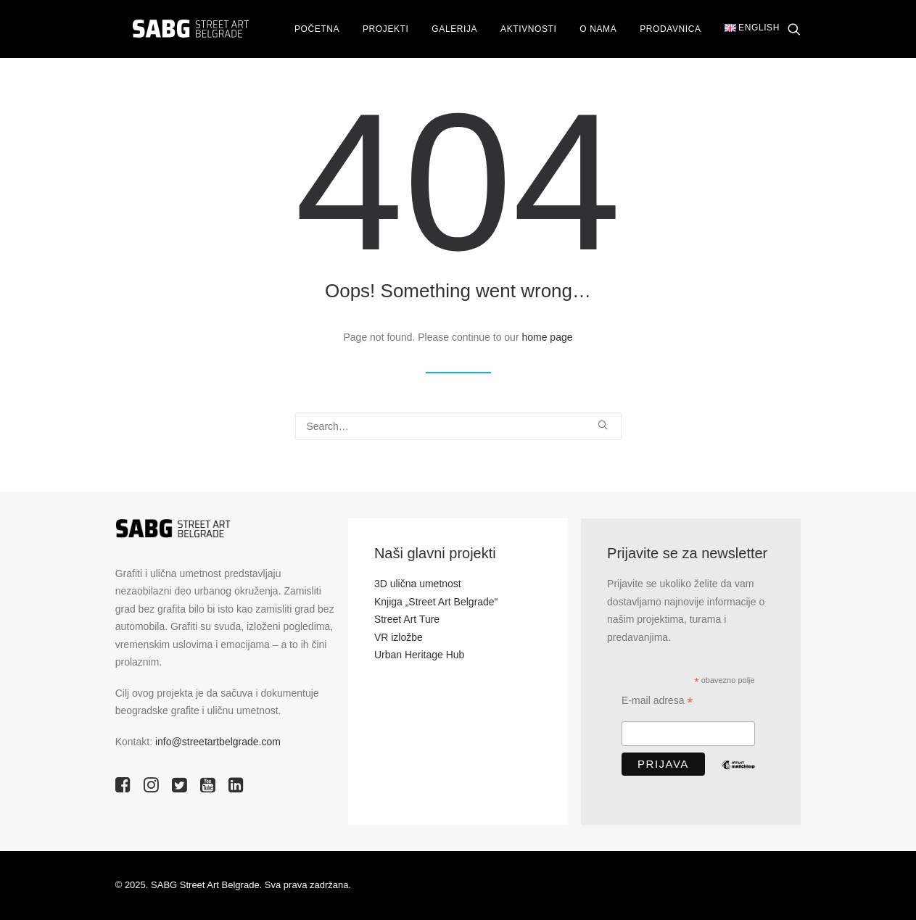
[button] (794, 29)
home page (546, 337)
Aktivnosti (520, 30)
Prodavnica (662, 30)
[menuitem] (309, 29)
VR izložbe (398, 637)
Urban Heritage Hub (419, 654)
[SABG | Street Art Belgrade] (178, 29)
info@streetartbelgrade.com (218, 741)
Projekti (377, 30)
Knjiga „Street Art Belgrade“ (436, 602)
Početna (308, 30)
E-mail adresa (657, 702)
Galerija (446, 30)
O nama (590, 30)
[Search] (458, 426)
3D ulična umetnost (417, 583)
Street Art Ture (407, 619)
